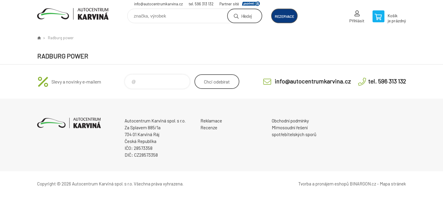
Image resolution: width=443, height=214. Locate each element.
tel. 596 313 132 (201, 3)
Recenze (208, 127)
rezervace (284, 16)
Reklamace (211, 120)
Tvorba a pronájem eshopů (323, 183)
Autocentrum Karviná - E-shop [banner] (73, 14)
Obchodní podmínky (290, 120)
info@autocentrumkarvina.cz (158, 3)
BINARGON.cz (363, 183)
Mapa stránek (393, 183)
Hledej (246, 16)
